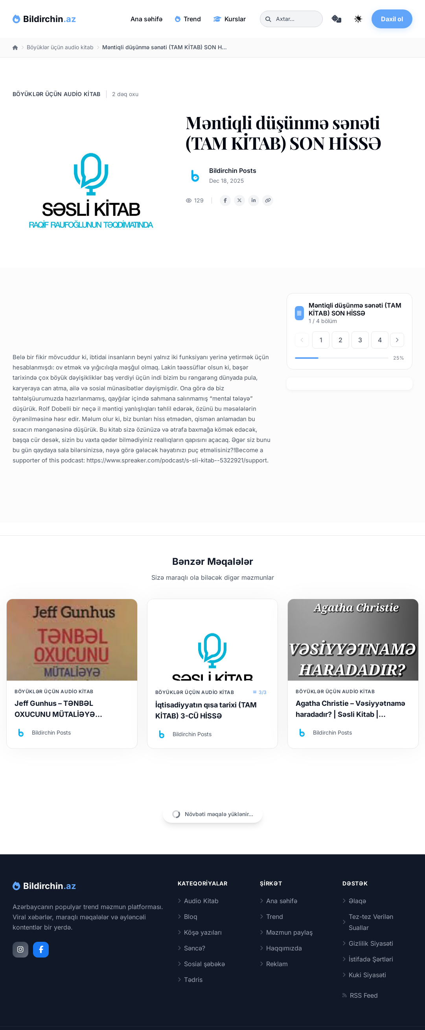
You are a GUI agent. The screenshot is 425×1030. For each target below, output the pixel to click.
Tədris (190, 980)
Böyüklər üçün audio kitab (60, 47)
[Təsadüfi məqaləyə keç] (336, 19)
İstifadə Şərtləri (367, 959)
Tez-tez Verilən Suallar (367, 922)
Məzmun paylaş (286, 932)
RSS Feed (360, 995)
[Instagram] (20, 950)
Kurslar (229, 19)
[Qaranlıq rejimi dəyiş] (358, 19)
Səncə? (191, 948)
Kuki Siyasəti (364, 975)
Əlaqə (354, 901)
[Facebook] (41, 950)
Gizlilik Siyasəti (367, 943)
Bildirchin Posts (232, 170)
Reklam (274, 964)
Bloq (187, 917)
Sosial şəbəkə (201, 964)
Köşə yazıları (200, 932)
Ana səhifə (146, 19)
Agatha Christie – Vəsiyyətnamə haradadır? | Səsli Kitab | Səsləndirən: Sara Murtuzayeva (350, 714)
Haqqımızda (281, 948)
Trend (188, 19)
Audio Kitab (198, 901)
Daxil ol (392, 19)
